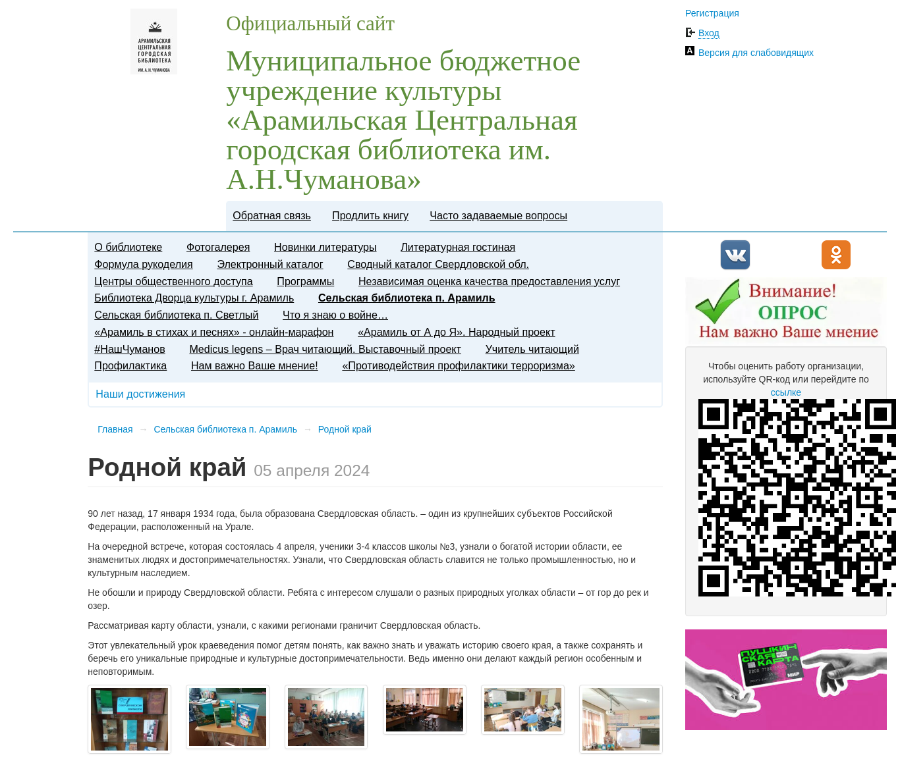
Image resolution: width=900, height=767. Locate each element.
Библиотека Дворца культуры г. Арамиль (194, 298)
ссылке (786, 392)
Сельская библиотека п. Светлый (176, 315)
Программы (305, 281)
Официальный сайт (310, 23)
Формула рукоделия (143, 264)
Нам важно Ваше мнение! (254, 365)
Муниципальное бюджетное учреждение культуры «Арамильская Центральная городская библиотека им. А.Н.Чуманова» (403, 120)
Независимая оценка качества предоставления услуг (489, 281)
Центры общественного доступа (173, 281)
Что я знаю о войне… (335, 315)
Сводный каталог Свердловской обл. (438, 264)
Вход (708, 33)
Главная (115, 429)
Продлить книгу (370, 215)
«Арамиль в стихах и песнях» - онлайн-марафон (213, 332)
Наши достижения (140, 394)
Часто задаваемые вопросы (498, 215)
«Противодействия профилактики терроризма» (458, 365)
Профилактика (130, 365)
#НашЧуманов (129, 349)
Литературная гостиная (458, 247)
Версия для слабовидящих (756, 52)
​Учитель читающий (532, 349)
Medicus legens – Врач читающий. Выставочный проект (325, 349)
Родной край (345, 429)
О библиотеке (128, 247)
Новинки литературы (325, 247)
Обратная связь (272, 215)
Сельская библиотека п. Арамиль (406, 298)
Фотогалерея (218, 247)
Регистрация (712, 13)
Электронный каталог (270, 264)
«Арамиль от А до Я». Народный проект (456, 332)
